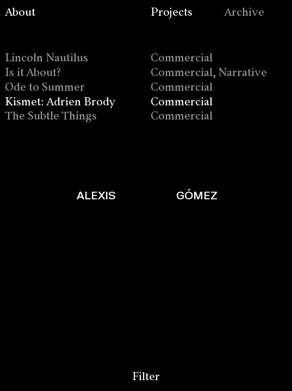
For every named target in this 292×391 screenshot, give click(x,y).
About (20, 13)
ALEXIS (96, 195)
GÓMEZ (197, 195)
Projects (171, 13)
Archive (244, 13)
